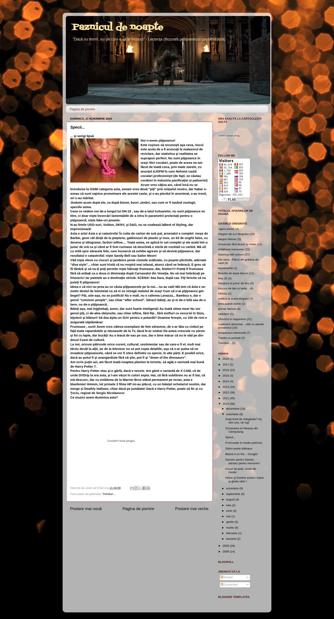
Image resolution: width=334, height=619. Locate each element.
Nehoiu (222, 293)
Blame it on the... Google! (241, 454)
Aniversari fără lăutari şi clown (237, 244)
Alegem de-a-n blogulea (233, 234)
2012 (226, 392)
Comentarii (229, 584)
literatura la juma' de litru (233, 283)
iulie (229, 505)
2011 (226, 398)
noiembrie (232, 414)
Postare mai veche (192, 508)
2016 (226, 370)
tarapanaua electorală (232, 332)
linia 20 (222, 278)
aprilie (230, 521)
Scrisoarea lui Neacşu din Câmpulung (241, 430)
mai (229, 516)
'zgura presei (226, 228)
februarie (232, 533)
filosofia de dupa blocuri (233, 273)
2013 (226, 387)
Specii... (230, 437)
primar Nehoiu (227, 308)
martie (230, 527)
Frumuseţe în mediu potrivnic (243, 442)
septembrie (233, 494)
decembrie (233, 408)
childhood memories (231, 249)
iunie (229, 510)
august (230, 499)
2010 (226, 403)
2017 (226, 364)
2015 (226, 375)
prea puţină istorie (229, 303)
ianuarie (231, 538)
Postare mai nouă (86, 508)
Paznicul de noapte (117, 27)
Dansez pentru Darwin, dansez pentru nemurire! (242, 461)
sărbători (223, 314)
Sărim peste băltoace (238, 448)
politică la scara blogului (233, 298)
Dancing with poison (231, 254)
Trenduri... (108, 494)
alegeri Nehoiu (227, 239)
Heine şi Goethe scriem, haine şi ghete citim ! (244, 479)
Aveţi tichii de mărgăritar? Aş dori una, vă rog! (243, 420)
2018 (226, 358)
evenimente (225, 268)
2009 (226, 545)
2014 (226, 381)
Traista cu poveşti (229, 337)
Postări (227, 577)
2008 (226, 551)
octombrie (232, 488)
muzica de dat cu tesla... (233, 288)
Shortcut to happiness (232, 319)
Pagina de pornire (82, 109)
